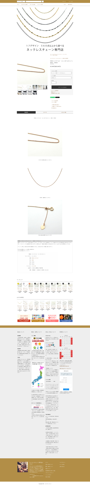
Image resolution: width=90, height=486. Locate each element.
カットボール (65, 54)
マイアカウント (62, 462)
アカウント (63, 1)
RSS (46, 476)
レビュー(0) (63, 112)
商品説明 (26, 112)
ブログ (64, 4)
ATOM (49, 476)
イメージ (45, 112)
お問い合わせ (69, 4)
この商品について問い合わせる (55, 106)
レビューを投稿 (53, 102)
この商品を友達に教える (54, 104)
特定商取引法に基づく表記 (55, 93)
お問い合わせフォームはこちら (65, 368)
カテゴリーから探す (24, 4)
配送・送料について (49, 466)
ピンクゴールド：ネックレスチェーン (57, 54)
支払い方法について (49, 464)
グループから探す (31, 4)
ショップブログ (48, 474)
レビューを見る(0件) (54, 100)
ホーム (18, 4)
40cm (33, 260)
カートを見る (62, 464)
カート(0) (70, 1)
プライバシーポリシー (50, 472)
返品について (48, 468)
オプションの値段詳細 (54, 90)
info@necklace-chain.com (64, 366)
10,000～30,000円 (65, 58)
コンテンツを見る (39, 4)
